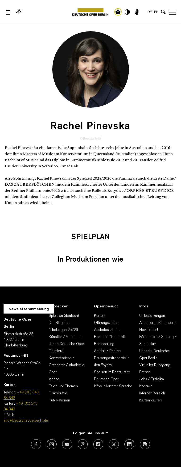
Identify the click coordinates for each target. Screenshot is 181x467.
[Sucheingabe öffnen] (163, 12)
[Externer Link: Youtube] (67, 444)
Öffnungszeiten (106, 323)
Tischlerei (56, 351)
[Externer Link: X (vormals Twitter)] (114, 444)
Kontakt (145, 386)
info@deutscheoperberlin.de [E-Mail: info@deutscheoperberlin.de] (26, 421)
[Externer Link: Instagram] (51, 444)
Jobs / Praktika (151, 379)
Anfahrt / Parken (107, 351)
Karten (99, 316)
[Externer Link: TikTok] (98, 444)
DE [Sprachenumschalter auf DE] (150, 12)
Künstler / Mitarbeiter (66, 337)
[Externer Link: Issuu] (145, 444)
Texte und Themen (63, 386)
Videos (54, 379)
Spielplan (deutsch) (64, 316)
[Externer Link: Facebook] (36, 444)
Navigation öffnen (172, 12)
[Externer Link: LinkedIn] (129, 444)
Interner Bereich (152, 393)
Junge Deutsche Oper (66, 344)
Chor (53, 372)
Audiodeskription (107, 330)
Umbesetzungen (152, 316)
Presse (145, 372)
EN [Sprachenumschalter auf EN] (156, 12)
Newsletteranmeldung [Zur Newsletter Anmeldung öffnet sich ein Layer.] (29, 309)
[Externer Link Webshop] (18, 12)
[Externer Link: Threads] (82, 444)
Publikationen (59, 400)
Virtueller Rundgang (154, 365)
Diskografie (58, 393)
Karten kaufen (150, 400)
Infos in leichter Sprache (113, 386)
